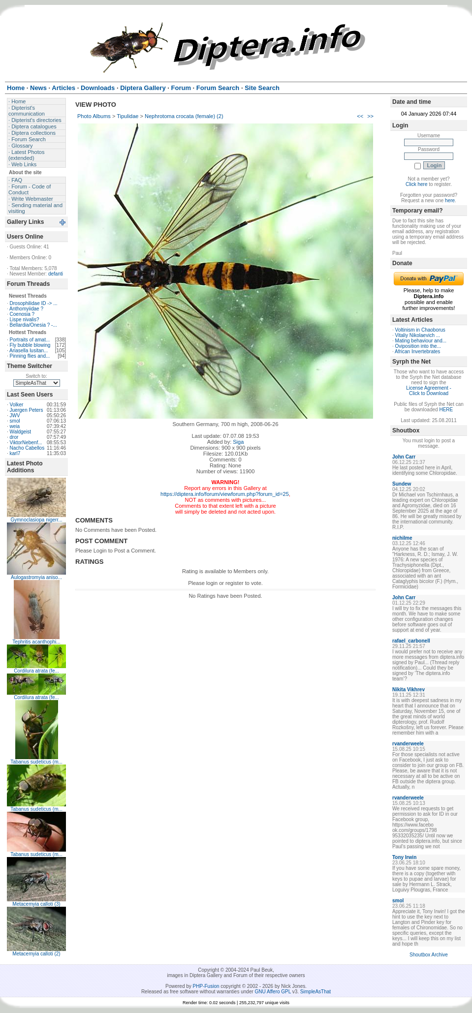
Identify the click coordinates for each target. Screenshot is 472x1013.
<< (360, 116)
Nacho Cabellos (27, 448)
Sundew (401, 484)
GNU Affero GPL (273, 991)
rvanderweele (408, 743)
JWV (15, 415)
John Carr (403, 457)
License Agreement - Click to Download (428, 390)
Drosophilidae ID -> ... (34, 303)
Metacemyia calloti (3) (36, 904)
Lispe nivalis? (24, 319)
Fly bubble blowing (30, 345)
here (450, 200)
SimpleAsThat (315, 991)
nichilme (402, 538)
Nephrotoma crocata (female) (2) (184, 116)
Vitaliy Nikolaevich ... (418, 335)
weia (15, 426)
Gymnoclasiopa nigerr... (36, 519)
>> (370, 116)
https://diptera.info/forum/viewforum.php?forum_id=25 (224, 494)
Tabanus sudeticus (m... (36, 762)
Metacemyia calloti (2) (36, 953)
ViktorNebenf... (26, 442)
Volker (17, 404)
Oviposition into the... (418, 346)
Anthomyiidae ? (26, 308)
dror (14, 437)
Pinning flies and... (30, 356)
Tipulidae (127, 116)
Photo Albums (94, 116)
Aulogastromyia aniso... (36, 577)
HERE (446, 409)
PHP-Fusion (206, 986)
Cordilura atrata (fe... (36, 671)
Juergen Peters (26, 410)
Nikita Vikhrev (408, 689)
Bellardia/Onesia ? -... (33, 325)
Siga (238, 442)
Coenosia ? (22, 314)
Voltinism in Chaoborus (420, 330)
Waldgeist (20, 431)
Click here (416, 184)
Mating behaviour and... (421, 340)
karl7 (15, 453)
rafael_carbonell (411, 641)
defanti (55, 273)
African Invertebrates (417, 351)
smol (15, 421)
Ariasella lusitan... (28, 350)
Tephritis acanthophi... (36, 642)
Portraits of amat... (30, 339)
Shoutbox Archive (428, 954)
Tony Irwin (404, 857)
